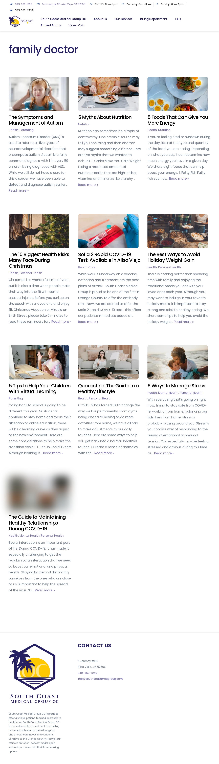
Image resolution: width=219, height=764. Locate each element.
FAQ (178, 19)
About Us (100, 19)
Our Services (124, 19)
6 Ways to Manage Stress (176, 385)
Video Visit (76, 25)
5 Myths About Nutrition (105, 117)
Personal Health (30, 273)
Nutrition (84, 124)
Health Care (87, 267)
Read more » (19, 190)
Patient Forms (51, 25)
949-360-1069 (20, 4)
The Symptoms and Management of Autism (36, 120)
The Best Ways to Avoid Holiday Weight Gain (173, 257)
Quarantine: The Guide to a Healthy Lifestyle (108, 388)
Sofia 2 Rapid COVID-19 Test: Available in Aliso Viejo (109, 257)
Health (13, 130)
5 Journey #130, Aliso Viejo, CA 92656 (60, 4)
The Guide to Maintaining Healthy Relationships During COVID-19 (37, 523)
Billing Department (153, 19)
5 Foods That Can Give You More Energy (177, 120)
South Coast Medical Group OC (63, 19)
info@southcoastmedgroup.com (100, 679)
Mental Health (168, 393)
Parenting (26, 130)
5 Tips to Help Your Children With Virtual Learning (40, 388)
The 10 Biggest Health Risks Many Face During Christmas (39, 260)
